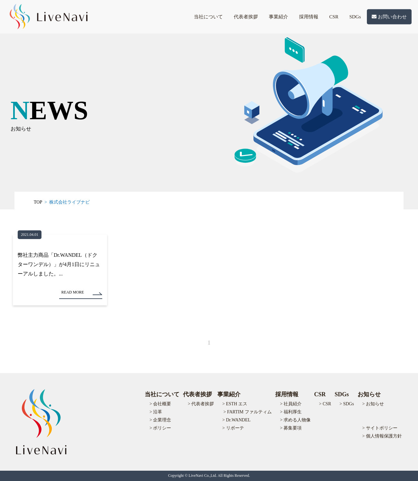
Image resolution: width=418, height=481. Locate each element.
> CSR (325, 403)
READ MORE (72, 292)
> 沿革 (156, 411)
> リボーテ (233, 428)
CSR (333, 16)
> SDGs (347, 403)
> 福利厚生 (291, 411)
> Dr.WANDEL (236, 420)
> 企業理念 (160, 420)
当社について (208, 16)
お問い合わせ (389, 16)
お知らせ (369, 394)
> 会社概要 (160, 403)
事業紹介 (278, 16)
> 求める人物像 (295, 420)
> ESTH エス (234, 403)
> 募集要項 (291, 428)
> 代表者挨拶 (201, 403)
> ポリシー (160, 428)
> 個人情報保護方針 (382, 436)
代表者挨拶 (246, 16)
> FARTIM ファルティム (247, 411)
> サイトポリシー (379, 428)
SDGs (355, 16)
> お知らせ (373, 403)
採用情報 (308, 16)
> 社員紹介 (291, 403)
